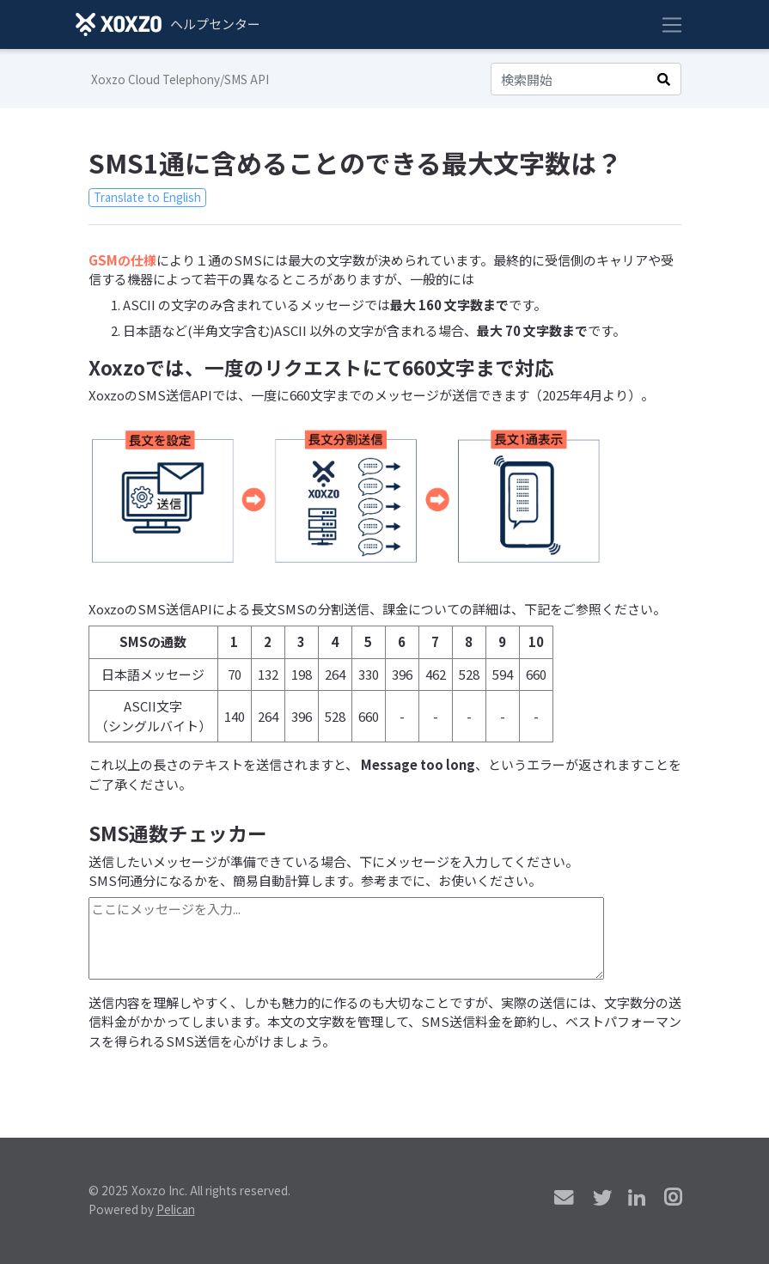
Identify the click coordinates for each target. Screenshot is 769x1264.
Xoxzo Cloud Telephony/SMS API (180, 79)
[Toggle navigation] (672, 24)
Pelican (175, 1209)
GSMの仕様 (122, 260)
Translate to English (147, 196)
